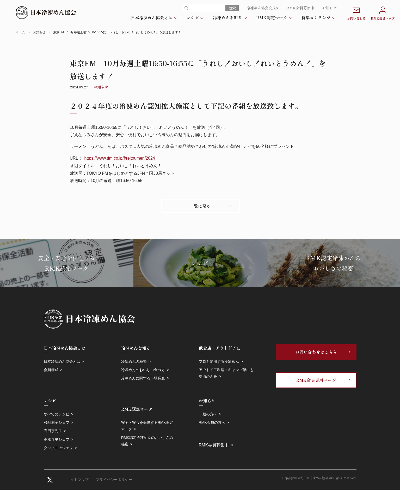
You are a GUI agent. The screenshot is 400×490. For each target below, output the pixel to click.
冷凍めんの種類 (134, 361)
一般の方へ (208, 414)
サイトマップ (78, 480)
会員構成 (51, 370)
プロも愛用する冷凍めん (219, 361)
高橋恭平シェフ (56, 439)
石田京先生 (53, 431)
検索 (232, 8)
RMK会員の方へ (212, 422)
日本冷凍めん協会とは (152, 18)
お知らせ (329, 7)
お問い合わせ (356, 12)
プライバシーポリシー (114, 480)
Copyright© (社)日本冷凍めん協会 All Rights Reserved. (319, 478)
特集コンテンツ (316, 18)
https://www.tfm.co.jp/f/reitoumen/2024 (119, 158)
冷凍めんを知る (227, 18)
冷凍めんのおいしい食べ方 (143, 370)
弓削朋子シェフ (56, 422)
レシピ (193, 18)
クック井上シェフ (58, 448)
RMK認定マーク (271, 18)
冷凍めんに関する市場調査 (143, 378)
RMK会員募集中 (300, 7)
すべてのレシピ (56, 414)
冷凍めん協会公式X (263, 7)
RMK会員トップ (383, 12)
